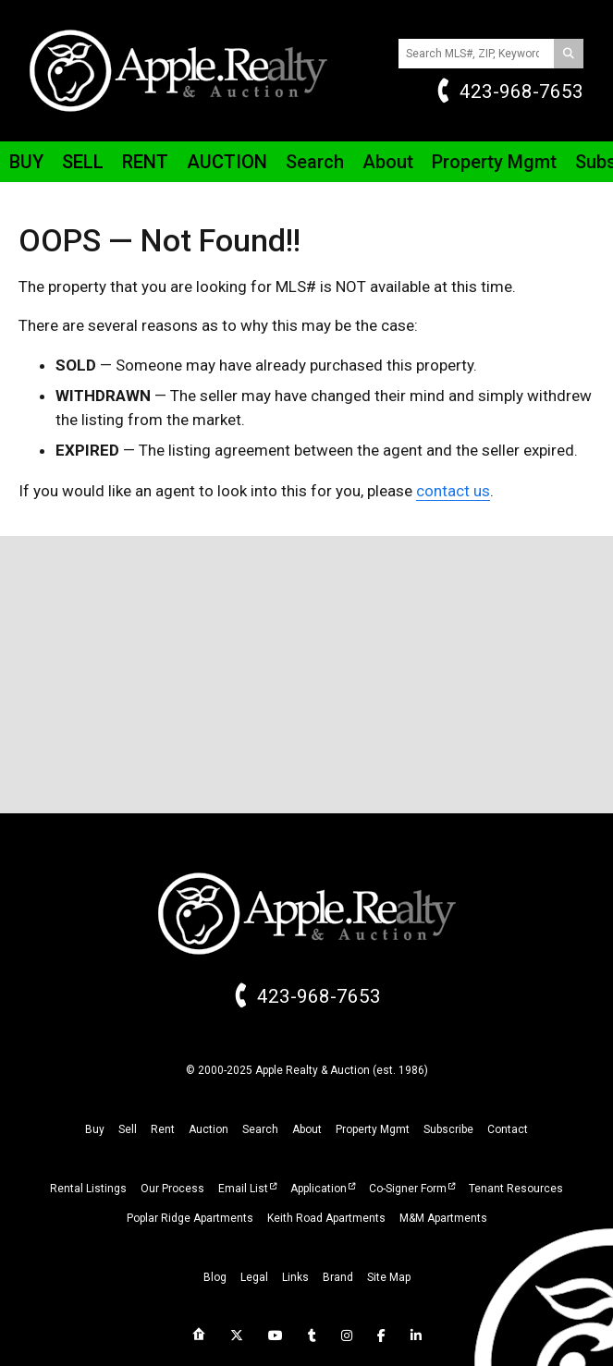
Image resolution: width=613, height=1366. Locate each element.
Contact (507, 1129)
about (307, 1129)
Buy (26, 162)
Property (494, 162)
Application (318, 1188)
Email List (243, 1188)
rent (163, 1129)
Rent (145, 162)
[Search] (568, 53)
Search (315, 162)
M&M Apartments (443, 1218)
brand (338, 1277)
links (295, 1277)
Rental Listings (88, 1188)
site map (389, 1277)
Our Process (172, 1188)
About (387, 162)
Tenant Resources (516, 1188)
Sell (83, 162)
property (373, 1129)
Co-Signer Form (408, 1188)
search (260, 1129)
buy (94, 1129)
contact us (453, 491)
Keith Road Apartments (326, 1218)
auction (208, 1129)
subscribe (448, 1129)
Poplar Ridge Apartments (190, 1218)
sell (127, 1129)
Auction (227, 162)
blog (215, 1277)
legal (254, 1277)
